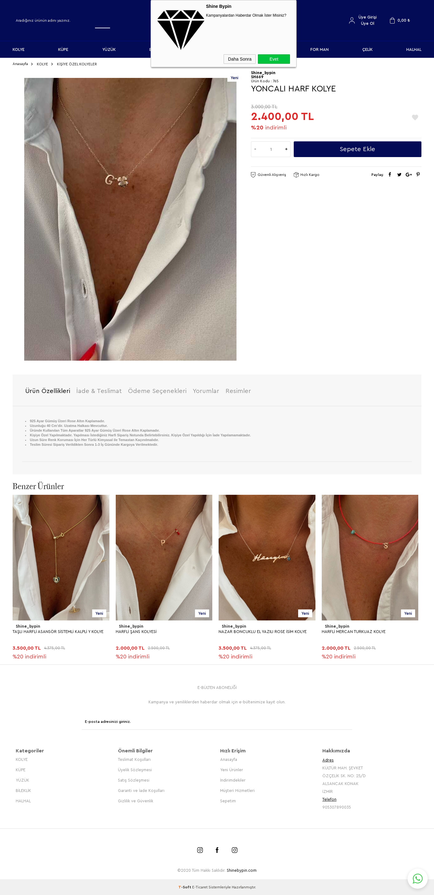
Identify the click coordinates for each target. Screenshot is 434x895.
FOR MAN (319, 49)
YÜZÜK (109, 49)
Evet (274, 59)
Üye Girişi (368, 17)
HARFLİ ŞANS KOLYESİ (136, 632)
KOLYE (19, 49)
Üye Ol (367, 23)
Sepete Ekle (357, 149)
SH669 (257, 77)
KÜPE (63, 49)
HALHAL (413, 49)
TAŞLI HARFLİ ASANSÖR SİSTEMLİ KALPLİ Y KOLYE (58, 632)
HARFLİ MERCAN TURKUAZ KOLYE (354, 632)
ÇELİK (367, 49)
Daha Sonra (240, 59)
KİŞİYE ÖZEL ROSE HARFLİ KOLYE (44, 798)
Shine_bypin (28, 626)
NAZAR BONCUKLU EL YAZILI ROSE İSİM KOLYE (263, 632)
